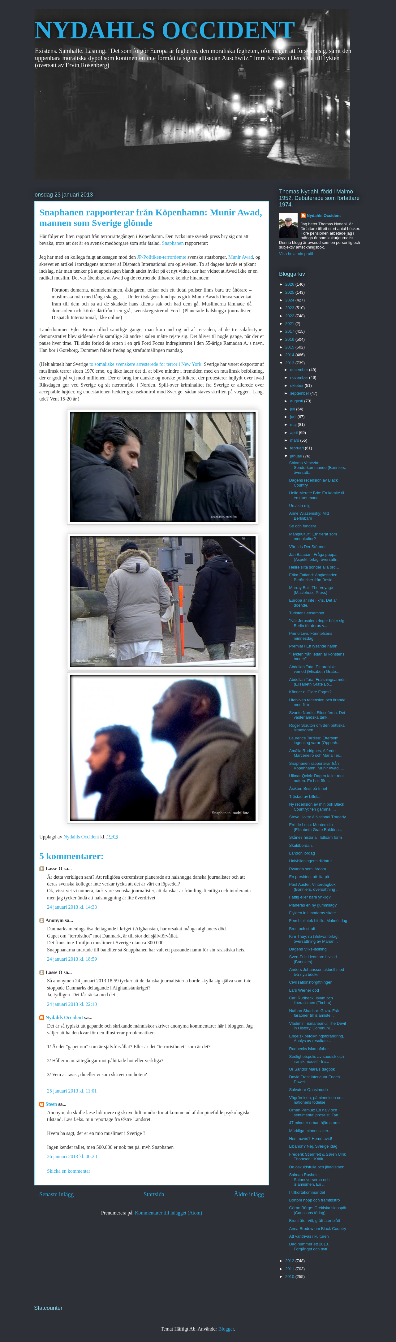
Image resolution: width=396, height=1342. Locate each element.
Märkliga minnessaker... (310, 1130)
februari (297, 448)
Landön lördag (302, 853)
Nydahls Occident (64, 1017)
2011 (290, 1268)
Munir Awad (240, 257)
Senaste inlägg (56, 1194)
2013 (290, 363)
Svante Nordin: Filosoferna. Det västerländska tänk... (317, 715)
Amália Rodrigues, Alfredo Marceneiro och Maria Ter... (315, 753)
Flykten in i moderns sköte (312, 913)
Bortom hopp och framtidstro (314, 1200)
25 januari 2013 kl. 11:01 (72, 1090)
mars (295, 440)
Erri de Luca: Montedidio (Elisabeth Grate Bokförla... (315, 827)
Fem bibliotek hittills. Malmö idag (318, 920)
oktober (297, 385)
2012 (290, 1260)
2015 (290, 347)
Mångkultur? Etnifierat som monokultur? (313, 536)
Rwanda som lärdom (307, 869)
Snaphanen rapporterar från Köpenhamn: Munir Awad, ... (316, 766)
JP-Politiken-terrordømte (161, 257)
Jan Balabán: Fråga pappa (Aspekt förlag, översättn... (315, 557)
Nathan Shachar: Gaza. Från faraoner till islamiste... (314, 1013)
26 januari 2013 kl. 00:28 (72, 1156)
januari (296, 456)
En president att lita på (309, 876)
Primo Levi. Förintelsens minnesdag (310, 636)
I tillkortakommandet (307, 1192)
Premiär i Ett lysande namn (313, 646)
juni (294, 416)
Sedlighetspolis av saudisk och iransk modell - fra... (316, 1059)
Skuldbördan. (301, 845)
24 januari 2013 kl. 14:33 (72, 907)
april (294, 432)
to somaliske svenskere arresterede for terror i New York (144, 364)
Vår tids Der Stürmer (307, 546)
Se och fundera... (304, 526)
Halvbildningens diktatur (310, 861)
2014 (290, 355)
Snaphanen (173, 243)
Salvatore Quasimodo (308, 1089)
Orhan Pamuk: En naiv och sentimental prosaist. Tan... (315, 1112)
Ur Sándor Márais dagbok (312, 1069)
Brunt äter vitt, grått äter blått (314, 1220)
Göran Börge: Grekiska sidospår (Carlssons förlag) (317, 1210)
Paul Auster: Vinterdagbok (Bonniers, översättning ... (314, 887)
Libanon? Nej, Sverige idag (313, 1146)
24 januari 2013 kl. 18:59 (72, 959)
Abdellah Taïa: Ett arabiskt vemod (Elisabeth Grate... (314, 669)
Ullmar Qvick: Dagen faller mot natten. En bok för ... (316, 778)
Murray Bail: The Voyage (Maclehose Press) (311, 590)
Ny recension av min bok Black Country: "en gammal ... (316, 807)
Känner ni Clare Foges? (310, 692)
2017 (290, 331)
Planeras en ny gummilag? (313, 905)
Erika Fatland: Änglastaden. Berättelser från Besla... (313, 577)
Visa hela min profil (296, 253)
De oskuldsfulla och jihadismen (316, 1167)
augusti (297, 401)
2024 (290, 300)
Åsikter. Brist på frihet (308, 788)
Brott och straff (302, 928)
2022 (290, 316)
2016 (290, 339)
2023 (290, 307)
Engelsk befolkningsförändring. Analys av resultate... (316, 1038)
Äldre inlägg (249, 1194)
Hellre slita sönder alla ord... (314, 567)
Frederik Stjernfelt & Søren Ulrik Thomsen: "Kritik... (317, 1157)
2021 (290, 323)
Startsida (154, 1194)
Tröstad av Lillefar (305, 796)
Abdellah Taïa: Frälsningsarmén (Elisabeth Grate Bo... (317, 682)
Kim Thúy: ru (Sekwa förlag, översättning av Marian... (313, 939)
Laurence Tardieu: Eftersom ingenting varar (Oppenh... (314, 740)
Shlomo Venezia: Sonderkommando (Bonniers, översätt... (317, 468)
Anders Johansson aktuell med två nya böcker (316, 972)
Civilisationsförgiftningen (310, 982)
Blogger (226, 1328)
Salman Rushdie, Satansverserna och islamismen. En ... (309, 1179)
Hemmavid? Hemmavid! (310, 1138)
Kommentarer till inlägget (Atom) (168, 1212)
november (299, 377)
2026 (290, 284)
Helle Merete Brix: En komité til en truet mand (316, 495)
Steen (51, 1104)
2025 (290, 292)
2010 (290, 1276)
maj (294, 424)
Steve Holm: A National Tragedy (317, 817)
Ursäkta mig (299, 505)
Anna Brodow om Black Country (317, 1228)
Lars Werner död (304, 990)
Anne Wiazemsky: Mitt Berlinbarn (309, 516)
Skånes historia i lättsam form (315, 837)
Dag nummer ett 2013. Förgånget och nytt (309, 1246)
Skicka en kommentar (68, 1171)
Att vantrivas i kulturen (309, 1236)
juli (293, 409)
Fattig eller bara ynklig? (309, 897)
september (300, 393)
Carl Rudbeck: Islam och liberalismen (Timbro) (311, 1000)
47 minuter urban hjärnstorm (314, 1122)
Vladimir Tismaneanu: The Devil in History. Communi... (317, 1026)
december (299, 369)
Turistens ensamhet (306, 613)
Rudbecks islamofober (309, 1048)
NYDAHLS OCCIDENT (164, 30)
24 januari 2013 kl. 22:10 (72, 1004)
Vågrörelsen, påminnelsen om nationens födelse (315, 1100)
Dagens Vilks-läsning (307, 949)
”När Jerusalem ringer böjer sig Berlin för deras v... (316, 623)
